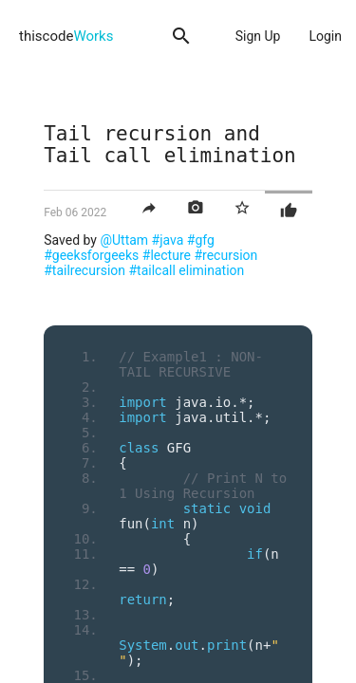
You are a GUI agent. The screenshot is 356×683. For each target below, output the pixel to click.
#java (168, 240)
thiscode (66, 36)
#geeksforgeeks (91, 255)
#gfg (201, 240)
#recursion (225, 255)
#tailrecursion (84, 270)
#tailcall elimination (187, 270)
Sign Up (258, 36)
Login (325, 36)
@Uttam (124, 240)
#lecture (166, 255)
